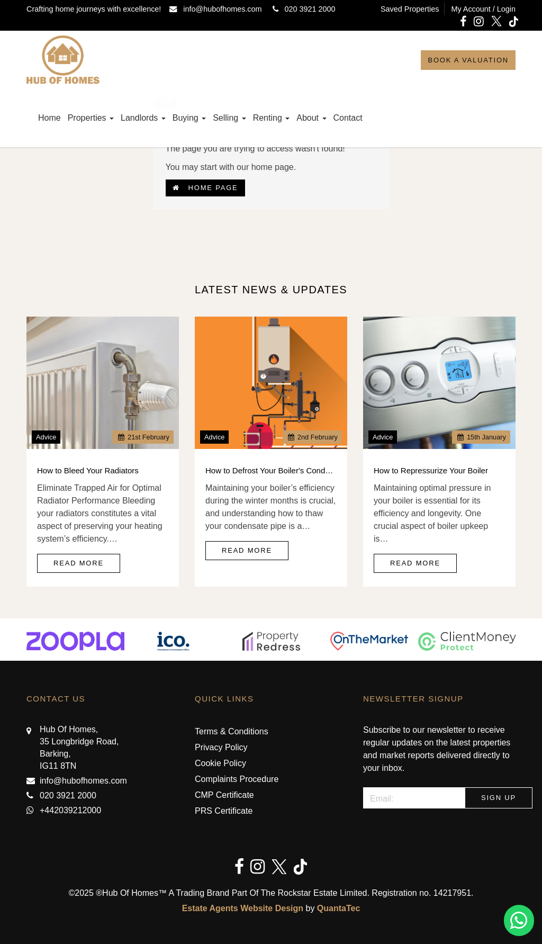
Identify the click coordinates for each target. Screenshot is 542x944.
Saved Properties (410, 9)
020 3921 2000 (302, 9)
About (311, 117)
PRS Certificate (223, 810)
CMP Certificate (224, 794)
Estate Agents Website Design (242, 908)
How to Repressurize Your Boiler (431, 470)
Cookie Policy (220, 763)
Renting (271, 117)
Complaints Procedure (236, 779)
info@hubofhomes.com (217, 9)
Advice (46, 437)
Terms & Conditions (231, 731)
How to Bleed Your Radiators (88, 470)
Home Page (205, 188)
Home (49, 117)
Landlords (143, 117)
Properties (91, 117)
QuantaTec (338, 908)
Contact (348, 117)
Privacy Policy (221, 747)
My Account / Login (483, 9)
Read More (78, 563)
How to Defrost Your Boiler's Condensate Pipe (271, 470)
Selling (229, 117)
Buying (189, 117)
